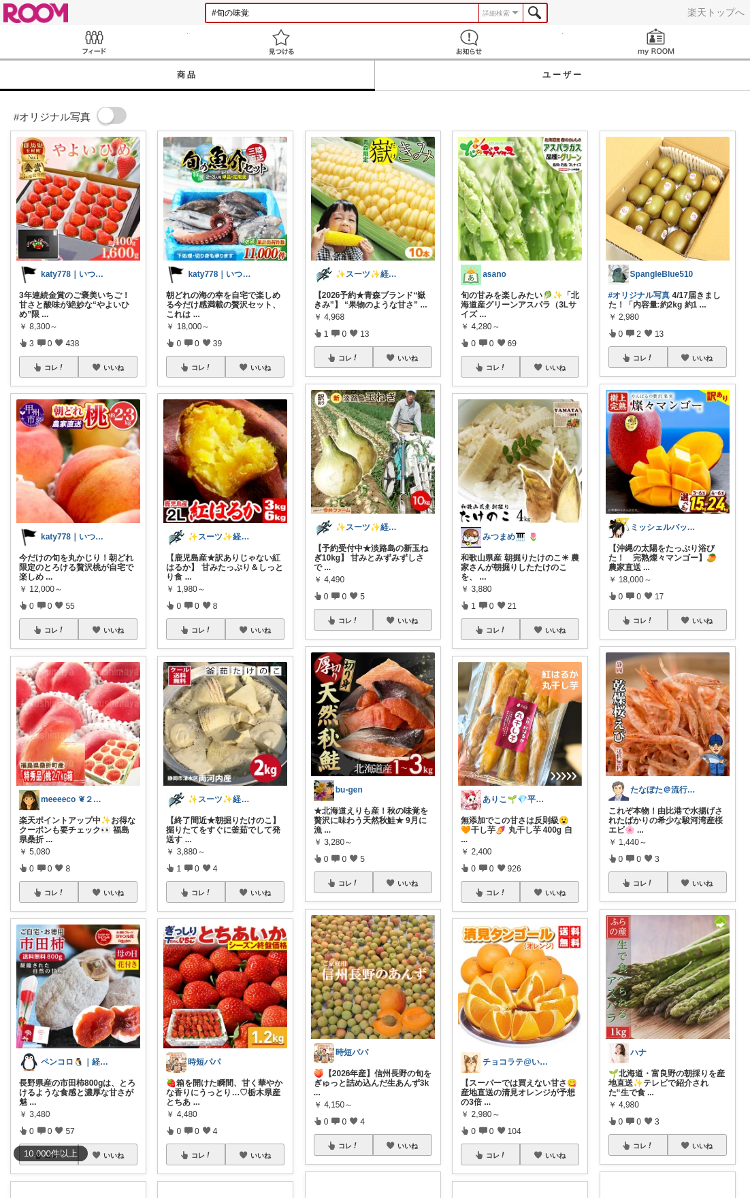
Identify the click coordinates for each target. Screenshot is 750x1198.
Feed (94, 42)
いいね (113, 367)
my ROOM (657, 42)
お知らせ (469, 42)
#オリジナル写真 (639, 295)
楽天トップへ (716, 12)
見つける (282, 42)
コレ (54, 367)
